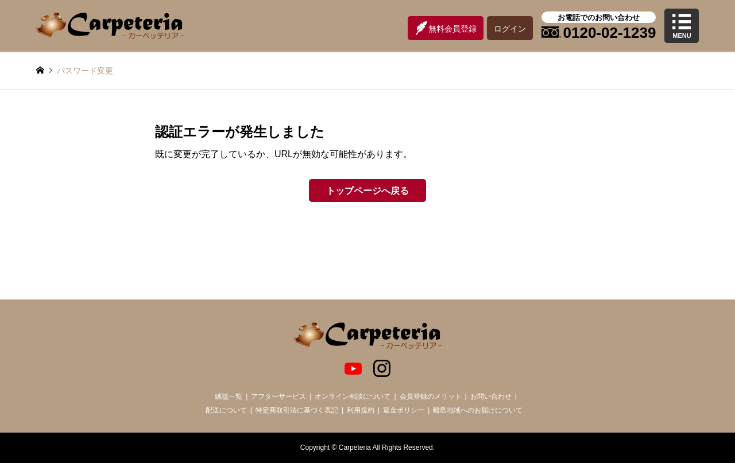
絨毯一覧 (228, 396)
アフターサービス (278, 396)
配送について (226, 410)
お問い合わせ (491, 396)
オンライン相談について (352, 396)
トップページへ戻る (367, 191)
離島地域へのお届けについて (478, 410)
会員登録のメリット (431, 396)
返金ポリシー (403, 410)
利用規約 (360, 410)
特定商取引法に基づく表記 (297, 410)
